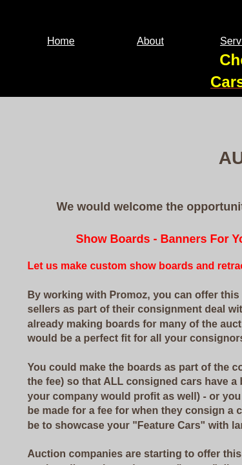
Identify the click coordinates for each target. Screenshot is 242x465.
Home (61, 41)
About (150, 41)
